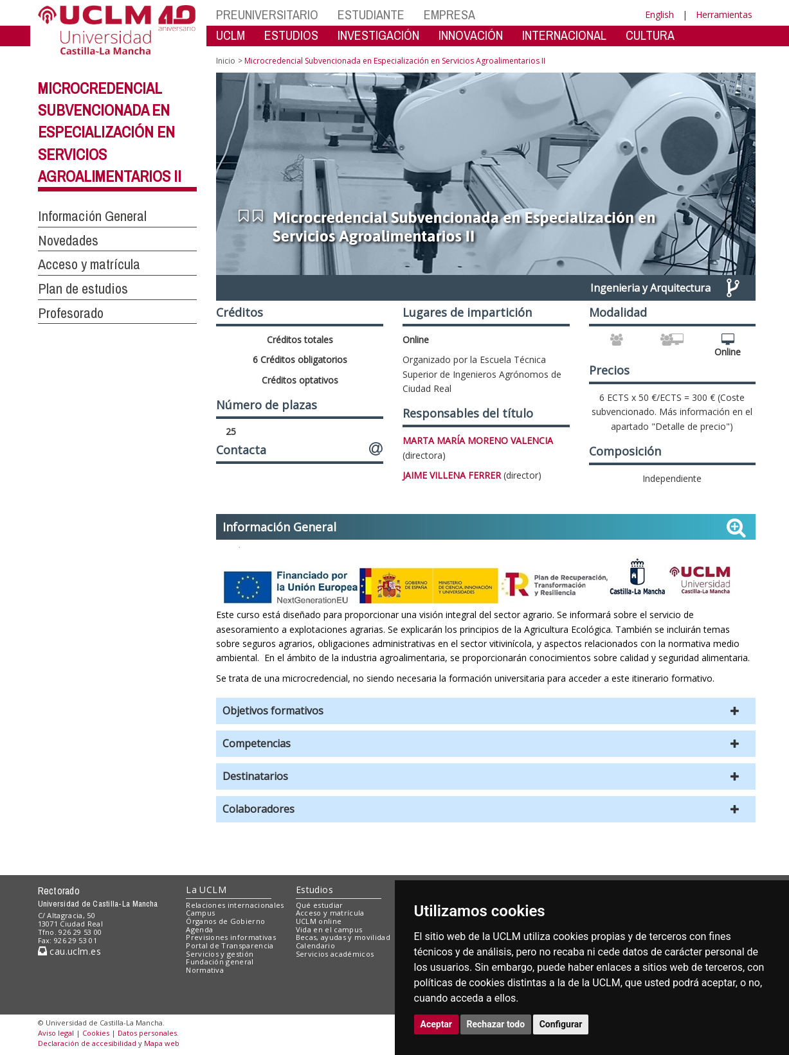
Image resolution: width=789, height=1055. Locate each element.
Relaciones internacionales (235, 905)
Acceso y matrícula (330, 913)
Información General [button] (92, 216)
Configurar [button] (561, 1024)
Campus (200, 913)
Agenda (199, 929)
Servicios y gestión (219, 954)
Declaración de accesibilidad (87, 1043)
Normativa (205, 970)
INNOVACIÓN (471, 35)
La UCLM (206, 889)
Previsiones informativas (231, 937)
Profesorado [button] (71, 313)
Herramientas (724, 14)
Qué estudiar (319, 905)
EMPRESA (449, 14)
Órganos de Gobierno (225, 921)
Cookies (95, 1033)
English (659, 14)
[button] (486, 711)
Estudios (314, 889)
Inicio (225, 60)
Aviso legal (56, 1033)
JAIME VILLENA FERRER (452, 475)
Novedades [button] (68, 240)
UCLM (230, 35)
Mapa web (161, 1043)
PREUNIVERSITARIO (267, 14)
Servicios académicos (335, 954)
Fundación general (220, 961)
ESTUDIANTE (371, 14)
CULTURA (650, 35)
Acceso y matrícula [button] (89, 264)
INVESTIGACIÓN (378, 35)
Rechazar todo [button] (496, 1024)
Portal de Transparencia (230, 945)
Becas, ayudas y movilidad (343, 937)
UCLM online (319, 921)
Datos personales (147, 1033)
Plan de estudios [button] (83, 288)
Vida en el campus (329, 929)
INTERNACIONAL (564, 35)
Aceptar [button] (437, 1024)
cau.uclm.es (69, 951)
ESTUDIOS (291, 35)
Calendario (315, 945)
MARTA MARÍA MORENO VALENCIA (478, 440)
